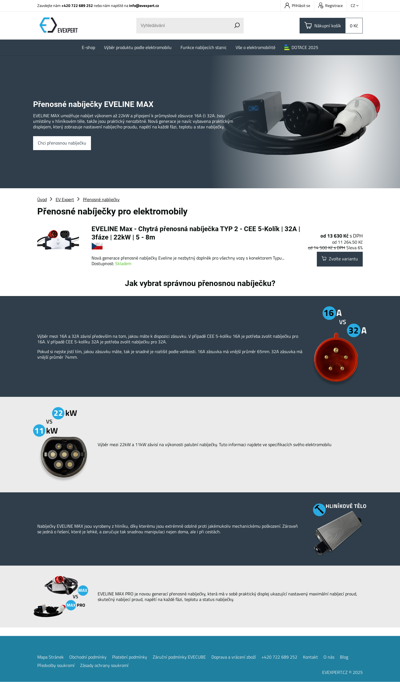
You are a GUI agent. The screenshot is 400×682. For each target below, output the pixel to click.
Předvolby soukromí (56, 665)
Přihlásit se (297, 5)
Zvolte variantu (340, 259)
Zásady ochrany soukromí (104, 665)
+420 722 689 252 (77, 5)
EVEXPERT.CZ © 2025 (342, 672)
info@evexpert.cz (144, 5)
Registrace (330, 5)
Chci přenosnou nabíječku (62, 143)
